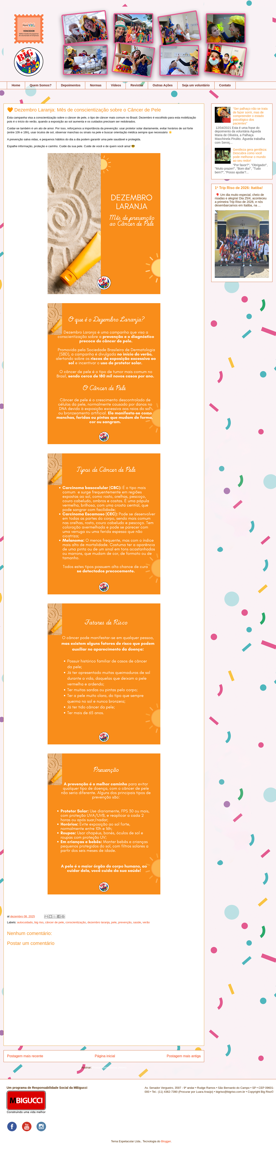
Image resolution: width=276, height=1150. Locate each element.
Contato (225, 85)
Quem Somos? (41, 85)
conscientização (75, 922)
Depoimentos (71, 85)
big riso (39, 922)
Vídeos (116, 85)
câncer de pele (54, 922)
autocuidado (25, 922)
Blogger (166, 1141)
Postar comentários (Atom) (109, 1067)
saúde (137, 922)
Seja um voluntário (196, 85)
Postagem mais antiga (184, 1056)
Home (16, 85)
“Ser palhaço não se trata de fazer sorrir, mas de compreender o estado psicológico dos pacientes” (250, 116)
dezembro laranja (98, 922)
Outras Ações (163, 85)
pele (114, 922)
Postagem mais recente (25, 1056)
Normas (95, 85)
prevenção (125, 922)
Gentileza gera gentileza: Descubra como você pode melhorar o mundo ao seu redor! (250, 155)
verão (146, 922)
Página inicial (105, 1056)
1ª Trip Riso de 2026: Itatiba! (239, 188)
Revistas (136, 85)
